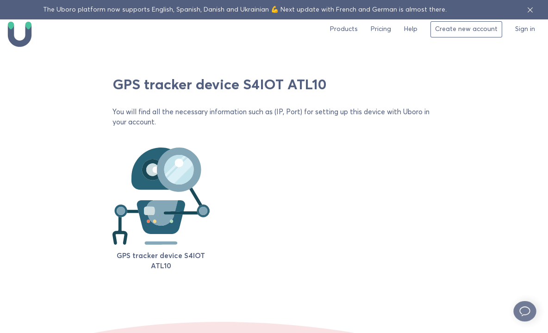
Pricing (381, 29)
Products (344, 29)
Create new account (466, 29)
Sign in (525, 29)
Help (410, 29)
